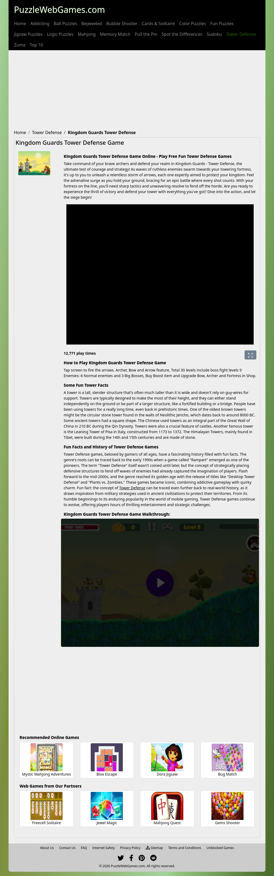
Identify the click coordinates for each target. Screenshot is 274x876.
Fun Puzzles (222, 23)
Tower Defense (241, 34)
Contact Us (67, 848)
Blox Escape (106, 774)
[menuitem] (20, 23)
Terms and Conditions (184, 848)
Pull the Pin (146, 34)
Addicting (40, 23)
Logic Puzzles (60, 34)
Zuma (19, 45)
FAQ (84, 848)
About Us (47, 848)
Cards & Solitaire (158, 23)
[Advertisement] (137, 90)
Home (20, 23)
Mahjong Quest (167, 822)
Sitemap (154, 848)
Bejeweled (91, 23)
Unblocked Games (220, 848)
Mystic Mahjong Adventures (46, 774)
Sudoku (214, 34)
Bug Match (227, 774)
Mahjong (87, 34)
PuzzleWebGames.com (59, 9)
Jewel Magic (107, 822)
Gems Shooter (227, 822)
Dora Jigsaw (167, 774)
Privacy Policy (130, 848)
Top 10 (36, 45)
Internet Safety (103, 848)
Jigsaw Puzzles (28, 34)
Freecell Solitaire (46, 822)
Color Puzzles (192, 23)
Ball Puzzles (65, 23)
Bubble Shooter (122, 23)
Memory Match (115, 34)
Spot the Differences (182, 34)
